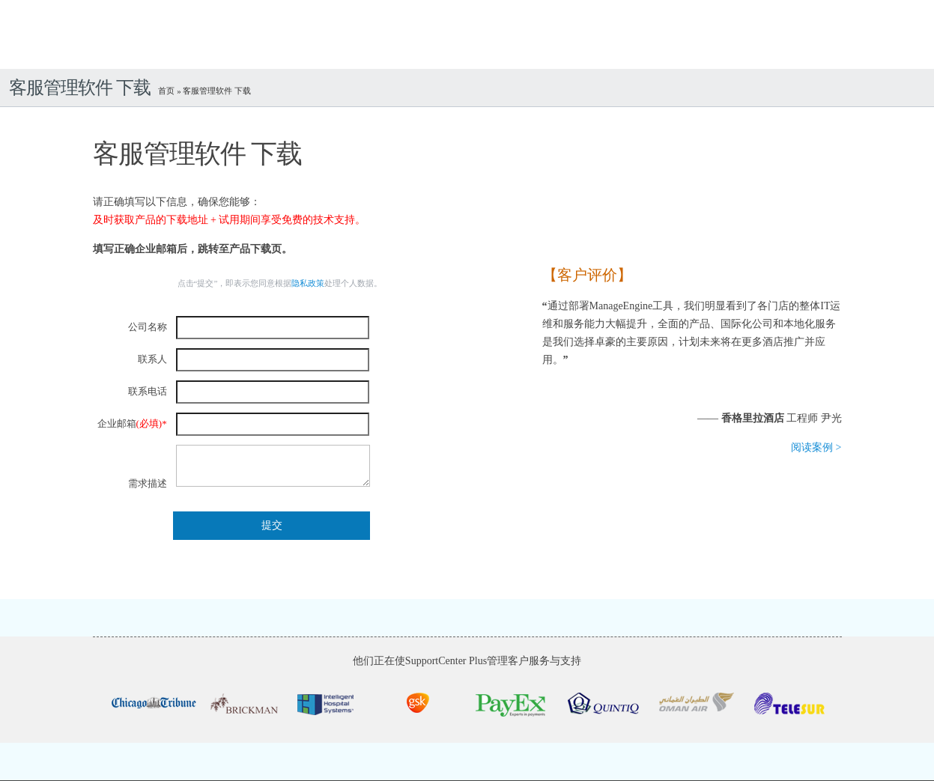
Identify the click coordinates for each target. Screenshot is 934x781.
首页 (167, 90)
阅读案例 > (816, 447)
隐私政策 (307, 283)
